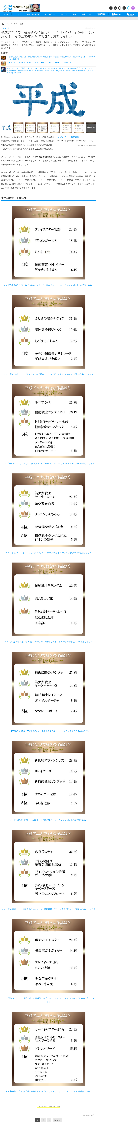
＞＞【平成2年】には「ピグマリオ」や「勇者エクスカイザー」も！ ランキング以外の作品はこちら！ (48, 374)
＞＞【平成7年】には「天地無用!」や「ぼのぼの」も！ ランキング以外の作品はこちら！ (48, 820)
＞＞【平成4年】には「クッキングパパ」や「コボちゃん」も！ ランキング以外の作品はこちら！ (48, 553)
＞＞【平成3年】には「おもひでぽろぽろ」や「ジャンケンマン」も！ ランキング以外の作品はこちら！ (48, 463)
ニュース (17, 14)
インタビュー (50, 14)
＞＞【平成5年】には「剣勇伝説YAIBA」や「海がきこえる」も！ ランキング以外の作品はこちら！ (48, 642)
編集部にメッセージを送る (88, 145)
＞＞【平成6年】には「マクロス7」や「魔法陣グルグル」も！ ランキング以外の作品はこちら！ (48, 731)
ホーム (6, 14)
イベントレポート (33, 14)
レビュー (64, 14)
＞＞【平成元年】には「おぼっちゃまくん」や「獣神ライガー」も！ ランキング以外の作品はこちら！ (48, 285)
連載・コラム (86, 14)
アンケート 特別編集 (69, 137)
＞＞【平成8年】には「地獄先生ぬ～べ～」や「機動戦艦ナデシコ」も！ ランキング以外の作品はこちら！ (48, 909)
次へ (56, 1120)
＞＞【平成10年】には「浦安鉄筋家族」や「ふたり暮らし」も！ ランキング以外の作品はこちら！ (48, 1091)
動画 (74, 14)
